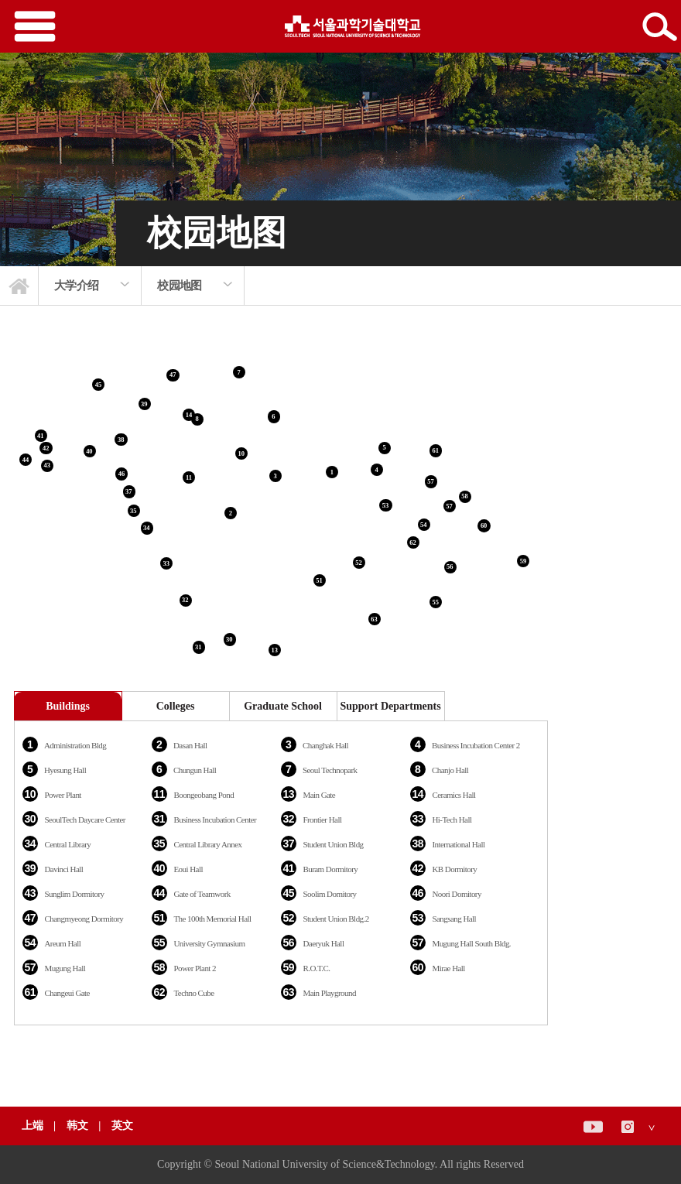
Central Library (67, 844)
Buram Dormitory (330, 869)
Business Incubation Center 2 (476, 745)
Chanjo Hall (450, 770)
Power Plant (62, 794)
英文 (122, 1125)
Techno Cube (193, 993)
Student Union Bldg (333, 844)
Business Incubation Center (214, 819)
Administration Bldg (75, 745)
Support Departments (390, 706)
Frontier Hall (322, 819)
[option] (90, 285)
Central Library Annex (207, 844)
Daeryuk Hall (323, 943)
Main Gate (319, 794)
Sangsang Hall (454, 918)
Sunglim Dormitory (74, 893)
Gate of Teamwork (201, 893)
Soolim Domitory (329, 893)
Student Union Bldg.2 (335, 918)
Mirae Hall (448, 968)
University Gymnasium (209, 943)
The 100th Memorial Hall (212, 918)
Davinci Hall (63, 869)
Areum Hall (62, 943)
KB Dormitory (454, 869)
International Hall (458, 844)
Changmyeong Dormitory (83, 918)
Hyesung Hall (65, 770)
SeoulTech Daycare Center (84, 819)
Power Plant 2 (194, 968)
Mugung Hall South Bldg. (471, 943)
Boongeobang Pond (203, 794)
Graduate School (283, 706)
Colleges (175, 706)
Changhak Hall (325, 745)
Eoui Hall (188, 869)
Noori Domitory (456, 893)
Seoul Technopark (330, 770)
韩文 (79, 1125)
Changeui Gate (67, 993)
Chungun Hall (194, 770)
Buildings (68, 706)
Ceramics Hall (453, 794)
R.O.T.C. (316, 968)
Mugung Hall (64, 968)
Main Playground (329, 993)
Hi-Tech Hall (451, 819)
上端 (32, 1125)
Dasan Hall (190, 745)
